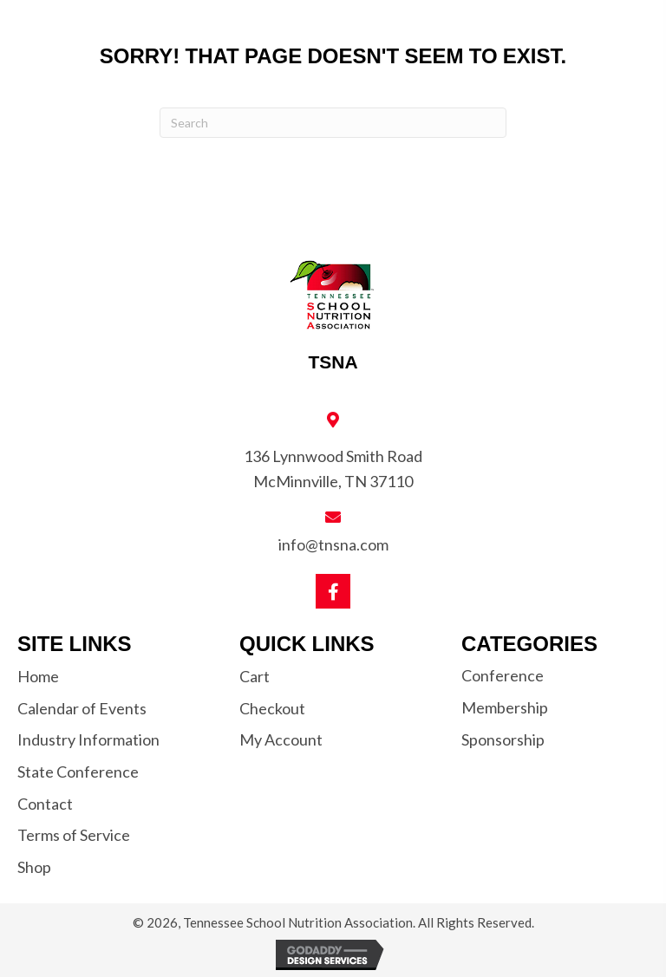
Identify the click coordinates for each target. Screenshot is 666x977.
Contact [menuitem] (45, 803)
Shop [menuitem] (34, 866)
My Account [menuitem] (281, 739)
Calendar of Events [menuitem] (82, 708)
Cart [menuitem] (254, 676)
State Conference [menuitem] (78, 771)
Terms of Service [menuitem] (73, 834)
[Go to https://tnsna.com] (333, 315)
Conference (502, 675)
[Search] (333, 122)
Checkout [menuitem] (272, 708)
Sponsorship (503, 739)
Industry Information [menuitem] (88, 739)
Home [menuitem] (38, 676)
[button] (333, 591)
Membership (504, 707)
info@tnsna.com (333, 544)
